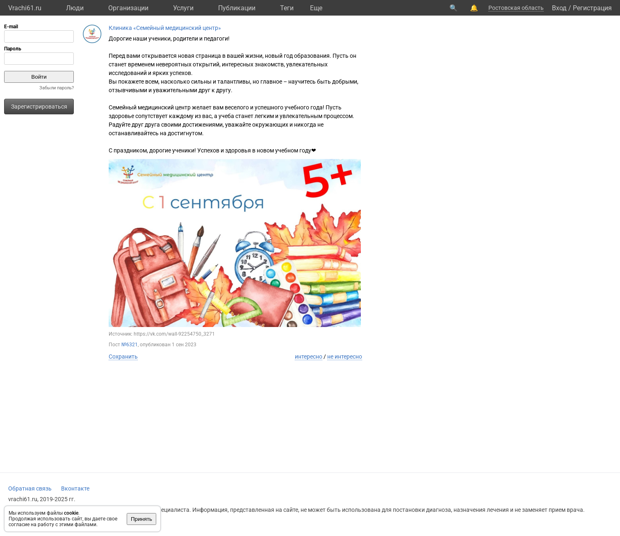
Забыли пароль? (56, 88)
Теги (287, 8)
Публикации (236, 8)
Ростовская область (516, 8)
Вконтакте (75, 488)
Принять (141, 519)
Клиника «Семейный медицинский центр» (165, 28)
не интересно (344, 356)
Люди (75, 8)
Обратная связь (30, 488)
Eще (316, 8)
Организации (128, 8)
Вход (559, 8)
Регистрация (592, 8)
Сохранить (123, 356)
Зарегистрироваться (39, 106)
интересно (308, 356)
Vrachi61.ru (24, 8)
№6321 (129, 344)
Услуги (183, 8)
